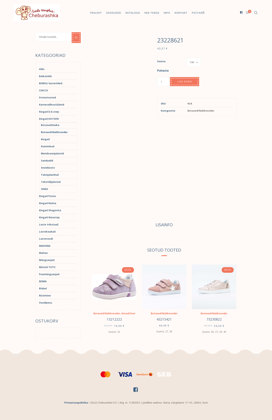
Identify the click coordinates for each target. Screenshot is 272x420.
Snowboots (48, 167)
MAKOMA (44, 245)
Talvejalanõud (50, 174)
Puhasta (163, 70)
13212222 (114, 319)
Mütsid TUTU (47, 267)
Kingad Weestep (49, 217)
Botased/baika (50, 125)
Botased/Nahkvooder (201, 110)
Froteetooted (47, 97)
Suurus (161, 61)
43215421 (164, 319)
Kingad (45, 139)
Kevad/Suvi (128, 313)
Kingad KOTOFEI (49, 118)
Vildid (44, 189)
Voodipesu (45, 302)
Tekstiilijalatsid (51, 181)
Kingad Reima (47, 203)
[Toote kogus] (163, 81)
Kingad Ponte (47, 196)
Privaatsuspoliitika (76, 402)
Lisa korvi (184, 81)
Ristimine (45, 295)
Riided (43, 288)
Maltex (43, 253)
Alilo (41, 69)
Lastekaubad (47, 231)
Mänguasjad (46, 260)
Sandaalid (47, 160)
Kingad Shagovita (50, 210)
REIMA (43, 281)
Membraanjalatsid (52, 153)
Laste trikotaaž (48, 224)
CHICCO (43, 90)
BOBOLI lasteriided (50, 83)
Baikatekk (45, 76)
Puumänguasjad (49, 274)
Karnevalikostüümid (51, 104)
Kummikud (47, 146)
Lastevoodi (46, 238)
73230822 (214, 319)
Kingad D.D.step (49, 111)
